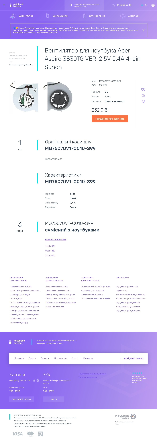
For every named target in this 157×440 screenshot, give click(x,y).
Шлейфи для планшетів (55, 307)
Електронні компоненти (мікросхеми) (130, 295)
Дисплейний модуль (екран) (92, 295)
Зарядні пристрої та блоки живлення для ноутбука (26, 291)
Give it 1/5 (133, 373)
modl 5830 (50, 255)
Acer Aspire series (55, 239)
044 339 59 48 (124, 5)
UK (142, 5)
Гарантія (45, 358)
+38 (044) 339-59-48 (19, 380)
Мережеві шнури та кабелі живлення (130, 299)
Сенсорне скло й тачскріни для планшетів (61, 299)
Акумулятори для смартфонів (92, 291)
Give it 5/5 (141, 373)
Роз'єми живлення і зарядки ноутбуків (25, 303)
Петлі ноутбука (16, 299)
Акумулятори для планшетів (56, 287)
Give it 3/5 (137, 373)
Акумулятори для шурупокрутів (128, 311)
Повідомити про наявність (109, 118)
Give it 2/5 (135, 373)
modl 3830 (50, 246)
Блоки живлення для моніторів (128, 307)
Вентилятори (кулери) (19, 323)
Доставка (19, 358)
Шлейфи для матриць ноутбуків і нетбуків (26, 311)
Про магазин (60, 358)
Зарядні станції (122, 291)
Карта (54, 399)
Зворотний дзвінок (21, 399)
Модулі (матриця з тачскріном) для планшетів (61, 295)
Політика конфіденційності (92, 373)
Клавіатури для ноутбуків (20, 295)
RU (146, 5)
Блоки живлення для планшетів (58, 291)
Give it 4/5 (139, 373)
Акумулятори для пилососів (127, 287)
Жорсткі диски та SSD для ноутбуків (25, 315)
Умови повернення (87, 377)
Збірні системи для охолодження (23, 319)
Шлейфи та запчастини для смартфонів (96, 299)
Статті (75, 358)
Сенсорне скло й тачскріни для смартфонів (96, 287)
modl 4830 (50, 250)
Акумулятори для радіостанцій (128, 303)
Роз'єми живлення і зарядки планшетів (61, 303)
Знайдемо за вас (133, 358)
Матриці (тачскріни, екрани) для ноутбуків (26, 307)
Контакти (88, 358)
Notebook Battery (17, 342)
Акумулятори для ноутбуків (21, 287)
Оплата (32, 358)
